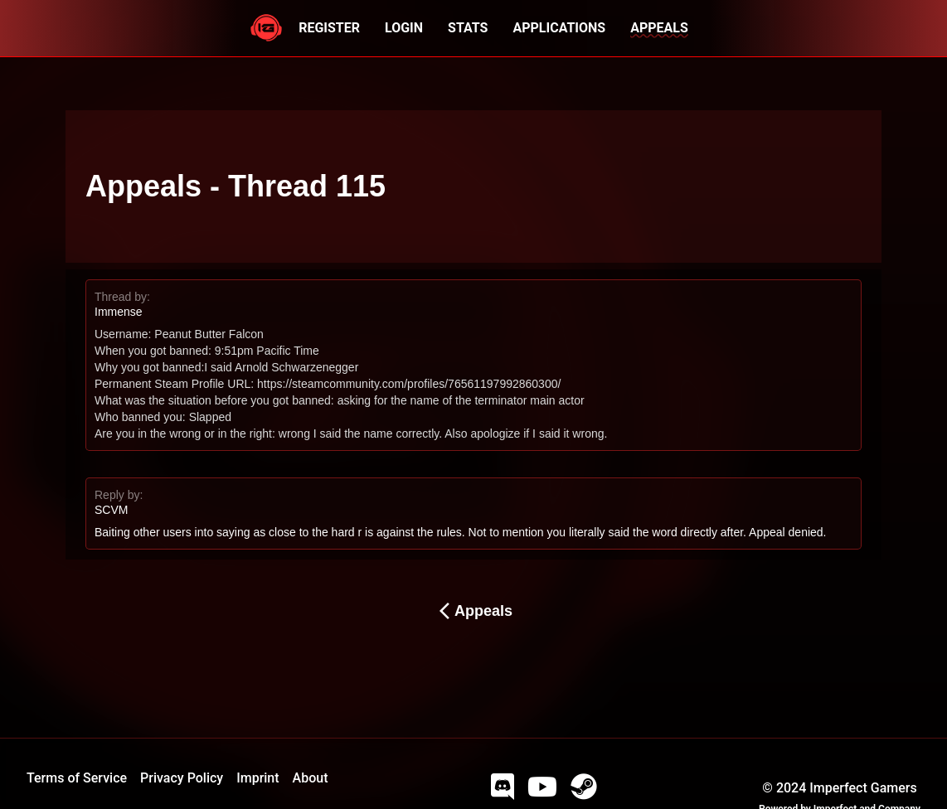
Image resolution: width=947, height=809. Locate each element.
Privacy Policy (181, 778)
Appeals (473, 611)
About (310, 778)
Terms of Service (77, 778)
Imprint (257, 778)
